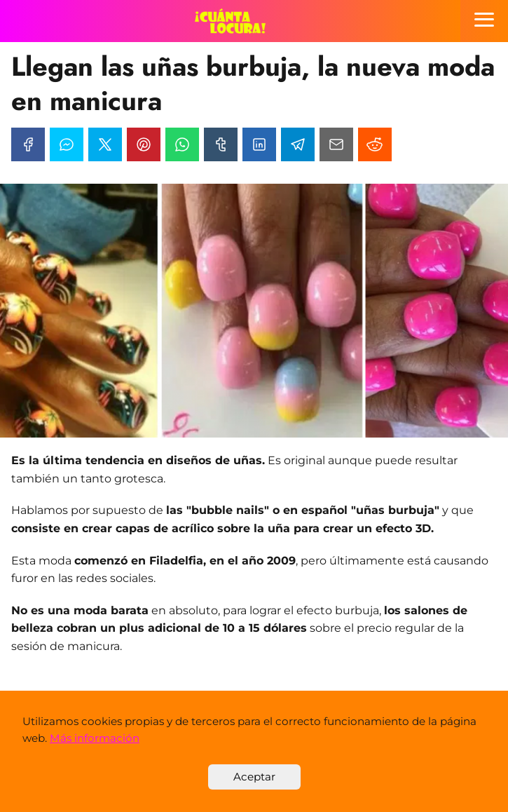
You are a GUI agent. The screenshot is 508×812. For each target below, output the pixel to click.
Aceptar (254, 776)
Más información (94, 738)
